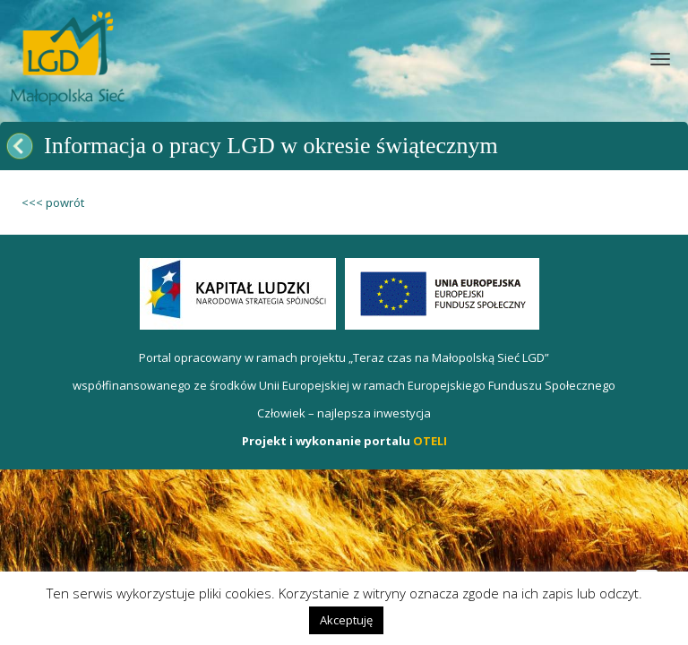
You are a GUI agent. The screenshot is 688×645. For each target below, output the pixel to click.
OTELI (430, 441)
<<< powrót (53, 202)
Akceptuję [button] (346, 620)
